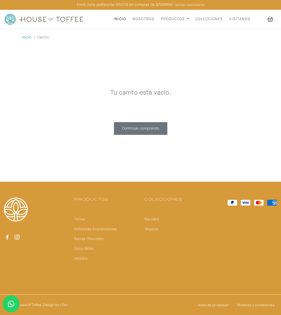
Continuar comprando (140, 128)
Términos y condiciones (255, 305)
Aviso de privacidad (213, 305)
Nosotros (143, 19)
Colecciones (209, 19)
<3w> (64, 305)
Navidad (152, 219)
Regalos (151, 229)
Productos (173, 19)
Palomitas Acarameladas (95, 229)
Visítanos (239, 19)
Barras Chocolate (89, 239)
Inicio (120, 19)
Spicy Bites (84, 249)
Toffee (79, 219)
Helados (81, 258)
